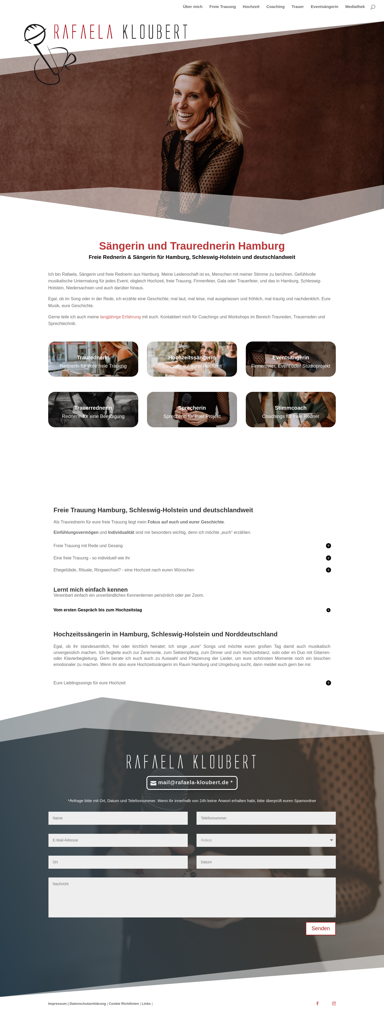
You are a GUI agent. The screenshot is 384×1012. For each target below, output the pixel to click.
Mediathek (355, 7)
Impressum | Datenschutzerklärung (77, 1005)
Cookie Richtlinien (124, 1005)
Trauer (298, 7)
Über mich (192, 7)
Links (147, 1005)
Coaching (276, 7)
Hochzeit (251, 7)
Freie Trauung (223, 7)
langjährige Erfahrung (120, 317)
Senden (321, 929)
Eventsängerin (324, 7)
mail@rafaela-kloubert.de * (196, 784)
